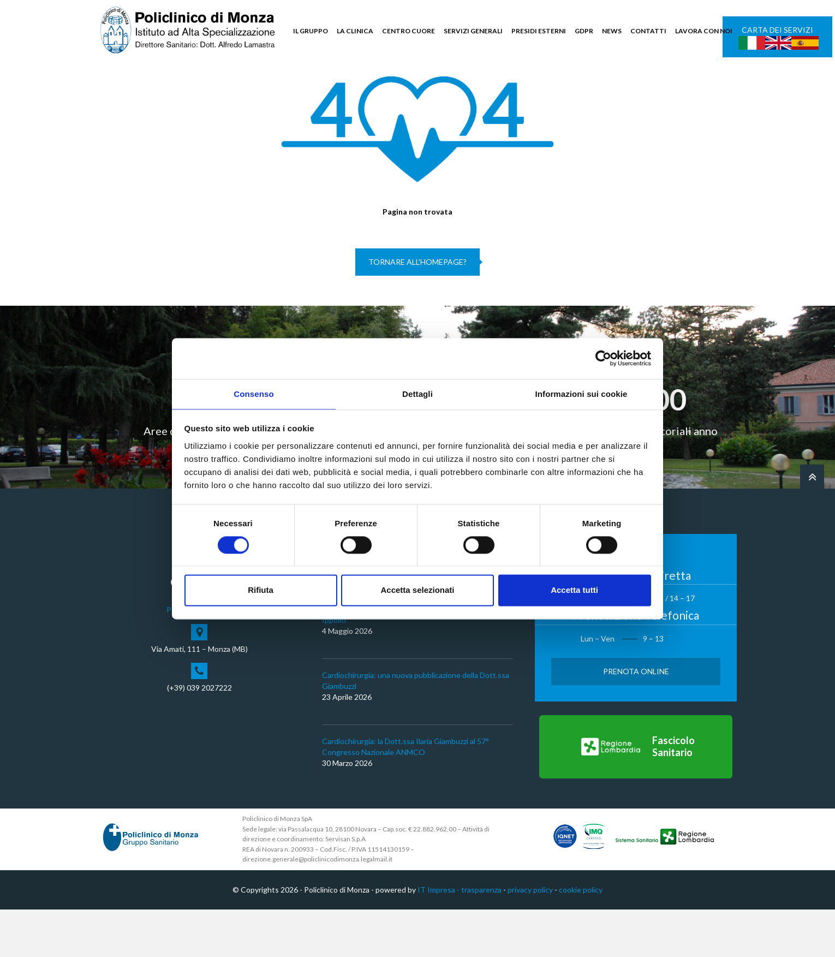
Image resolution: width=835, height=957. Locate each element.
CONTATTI (648, 31)
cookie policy (581, 937)
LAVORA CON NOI (703, 31)
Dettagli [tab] (417, 393)
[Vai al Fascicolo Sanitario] (635, 794)
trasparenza (481, 937)
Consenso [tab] (253, 393)
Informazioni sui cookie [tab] (581, 393)
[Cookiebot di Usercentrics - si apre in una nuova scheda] (603, 357)
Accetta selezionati (417, 591)
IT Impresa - (439, 937)
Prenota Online (636, 718)
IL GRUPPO (310, 31)
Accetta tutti (574, 591)
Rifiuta (260, 591)
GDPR (584, 31)
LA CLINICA (355, 31)
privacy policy (530, 937)
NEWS (612, 31)
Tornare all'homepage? (417, 309)
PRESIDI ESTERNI (538, 31)
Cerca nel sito (704, 82)
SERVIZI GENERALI (473, 31)
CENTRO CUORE (408, 31)
